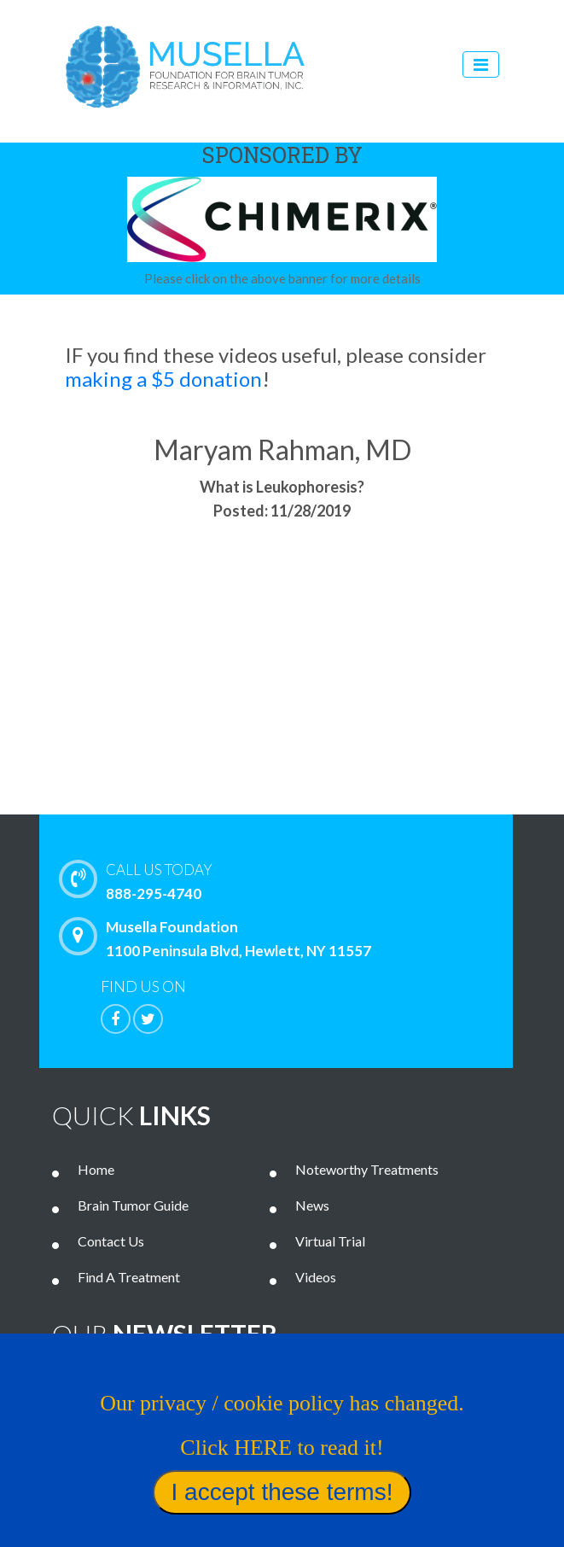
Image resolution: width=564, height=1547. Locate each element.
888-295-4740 (304, 880)
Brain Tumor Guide (133, 1205)
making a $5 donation (163, 378)
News (312, 1205)
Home (96, 1169)
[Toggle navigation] (480, 64)
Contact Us (111, 1241)
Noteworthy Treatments (367, 1169)
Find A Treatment (129, 1277)
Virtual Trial (330, 1241)
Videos (315, 1277)
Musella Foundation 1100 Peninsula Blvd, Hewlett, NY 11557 (219, 938)
